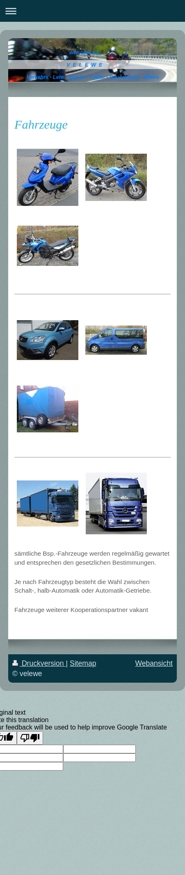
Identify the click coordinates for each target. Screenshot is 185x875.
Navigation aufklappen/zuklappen (92, 11)
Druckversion (39, 663)
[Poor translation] (30, 738)
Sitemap (83, 663)
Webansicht (154, 663)
